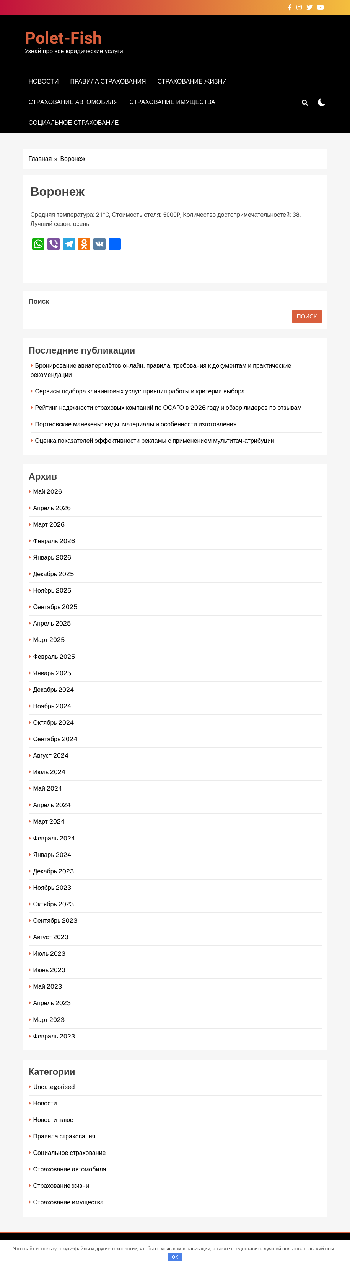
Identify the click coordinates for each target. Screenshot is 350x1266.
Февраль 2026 (54, 541)
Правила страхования (108, 81)
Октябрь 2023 (53, 904)
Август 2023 (50, 937)
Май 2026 (47, 491)
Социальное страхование (74, 122)
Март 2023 (49, 1020)
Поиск (39, 301)
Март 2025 (49, 640)
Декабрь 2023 (53, 871)
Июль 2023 (49, 953)
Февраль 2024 (54, 838)
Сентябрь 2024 (55, 739)
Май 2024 (47, 788)
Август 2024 (50, 755)
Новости (44, 81)
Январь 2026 (52, 557)
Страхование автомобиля (73, 102)
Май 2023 (47, 986)
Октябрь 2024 (53, 722)
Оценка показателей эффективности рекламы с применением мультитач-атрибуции (154, 440)
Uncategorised (54, 1087)
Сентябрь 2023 (55, 920)
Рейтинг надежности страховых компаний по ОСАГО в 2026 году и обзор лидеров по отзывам (168, 407)
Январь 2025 (52, 673)
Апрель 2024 (52, 805)
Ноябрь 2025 (52, 590)
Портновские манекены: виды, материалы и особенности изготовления (136, 424)
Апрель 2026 (52, 508)
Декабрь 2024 (53, 689)
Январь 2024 (52, 854)
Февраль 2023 (54, 1036)
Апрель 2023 (52, 1003)
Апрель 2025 (52, 623)
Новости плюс (53, 1120)
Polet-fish (63, 38)
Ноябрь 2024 (52, 706)
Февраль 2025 (54, 656)
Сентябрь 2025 (55, 607)
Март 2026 (49, 524)
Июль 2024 (49, 772)
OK (175, 1257)
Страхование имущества (172, 102)
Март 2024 (49, 821)
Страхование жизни (192, 81)
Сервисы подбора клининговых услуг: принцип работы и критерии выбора (140, 391)
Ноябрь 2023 (52, 887)
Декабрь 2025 (53, 574)
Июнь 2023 (49, 970)
